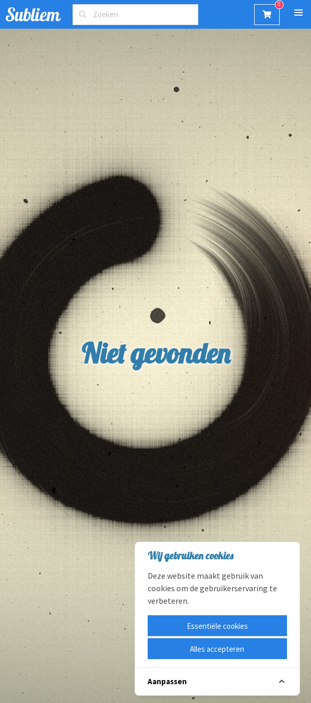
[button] (298, 13)
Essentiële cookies (217, 626)
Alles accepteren (217, 649)
